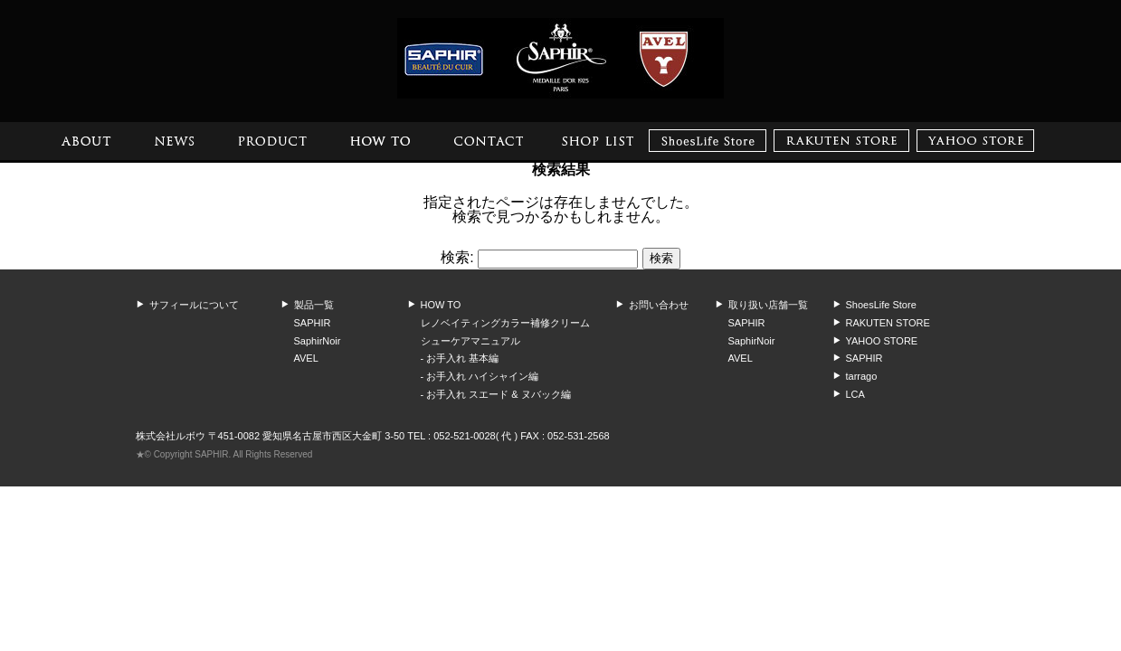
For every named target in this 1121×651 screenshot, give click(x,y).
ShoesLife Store (881, 304)
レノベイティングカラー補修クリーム (505, 322)
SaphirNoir (317, 340)
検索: (457, 257)
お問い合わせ (659, 304)
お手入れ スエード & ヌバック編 (498, 394)
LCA (855, 394)
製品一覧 (314, 304)
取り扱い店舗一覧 (768, 304)
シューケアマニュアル (470, 340)
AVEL (306, 358)
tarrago (862, 376)
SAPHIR (312, 322)
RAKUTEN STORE (888, 322)
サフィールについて (194, 304)
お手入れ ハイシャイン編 (482, 376)
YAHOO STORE (882, 340)
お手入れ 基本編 (462, 358)
